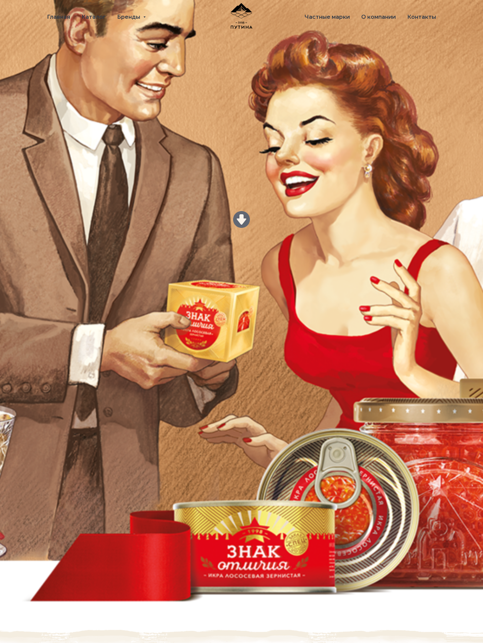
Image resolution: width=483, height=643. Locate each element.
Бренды (129, 17)
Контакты (421, 17)
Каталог (94, 17)
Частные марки (327, 17)
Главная (58, 17)
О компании (378, 17)
